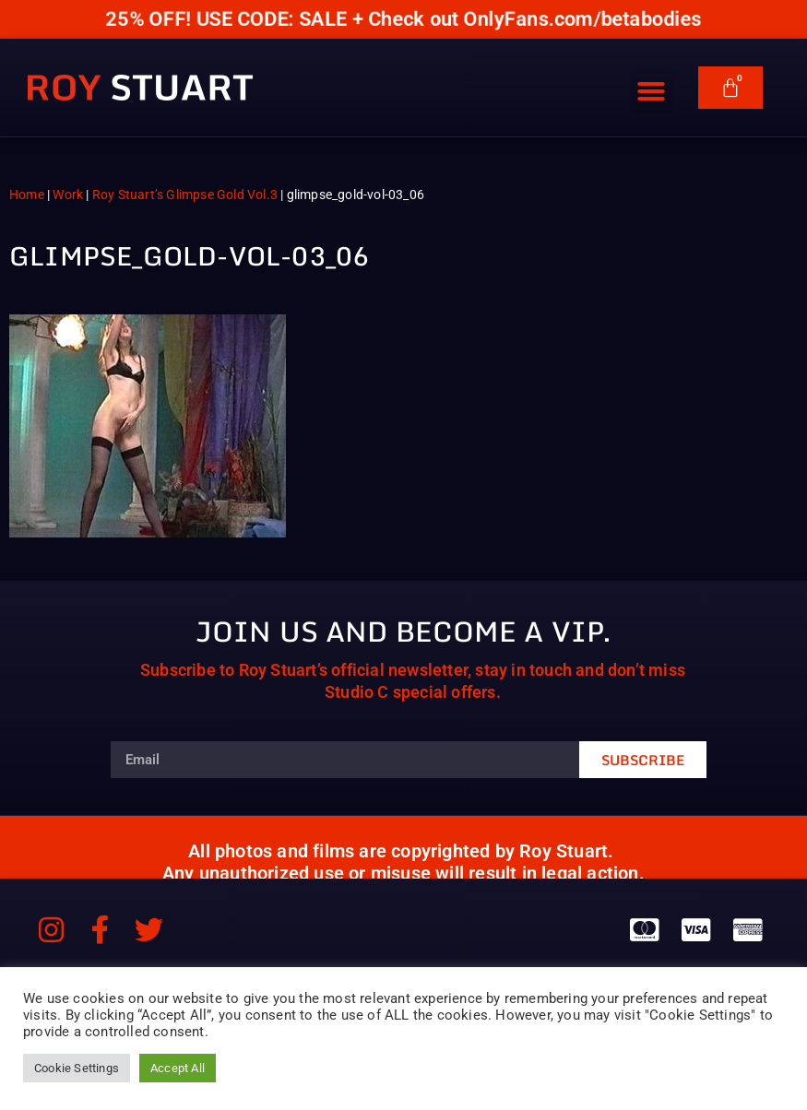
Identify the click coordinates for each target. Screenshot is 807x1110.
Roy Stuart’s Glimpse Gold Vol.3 (185, 194)
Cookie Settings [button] (76, 1068)
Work (68, 194)
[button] (651, 84)
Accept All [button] (177, 1068)
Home (26, 194)
